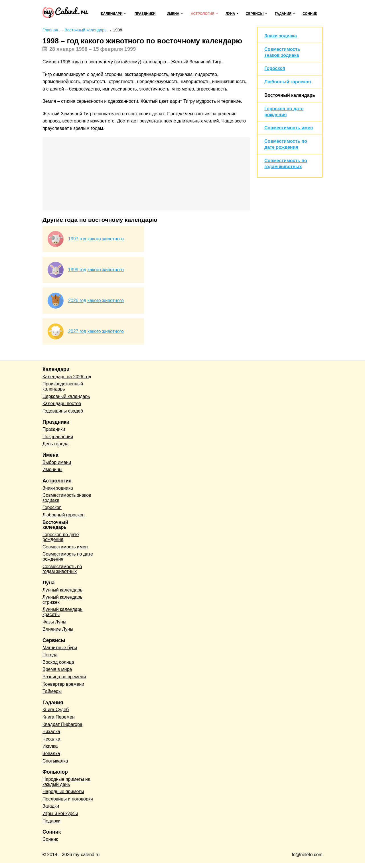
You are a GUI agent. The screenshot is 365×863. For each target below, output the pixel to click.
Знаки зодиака (280, 35)
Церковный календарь (66, 396)
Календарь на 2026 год (66, 376)
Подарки (51, 820)
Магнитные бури (59, 647)
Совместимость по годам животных (62, 569)
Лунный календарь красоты (62, 612)
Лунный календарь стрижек (62, 600)
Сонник (310, 14)
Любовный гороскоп (287, 81)
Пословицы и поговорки (67, 798)
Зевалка (51, 753)
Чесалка (51, 739)
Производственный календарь (62, 386)
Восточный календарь (289, 95)
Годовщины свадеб (62, 411)
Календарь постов (61, 403)
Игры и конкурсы (60, 813)
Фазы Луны (54, 621)
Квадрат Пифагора (62, 724)
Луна (230, 14)
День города (55, 443)
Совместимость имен (288, 127)
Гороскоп (274, 68)
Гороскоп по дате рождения (60, 537)
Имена (173, 14)
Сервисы (254, 14)
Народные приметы (63, 791)
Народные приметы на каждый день (66, 782)
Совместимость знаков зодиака (66, 498)
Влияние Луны (57, 629)
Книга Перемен (58, 717)
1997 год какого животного (96, 238)
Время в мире (57, 669)
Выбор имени (56, 462)
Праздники (145, 14)
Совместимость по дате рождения (67, 557)
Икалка (50, 746)
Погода (50, 654)
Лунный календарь (62, 590)
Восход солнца (58, 662)
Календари (111, 14)
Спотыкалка (55, 761)
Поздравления (57, 436)
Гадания (283, 14)
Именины (52, 469)
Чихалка (51, 731)
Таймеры (52, 691)
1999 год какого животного (96, 269)
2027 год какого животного (96, 331)
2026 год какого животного (96, 300)
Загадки (50, 806)
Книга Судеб (55, 709)
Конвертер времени (63, 684)
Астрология (202, 14)
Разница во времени (64, 676)
